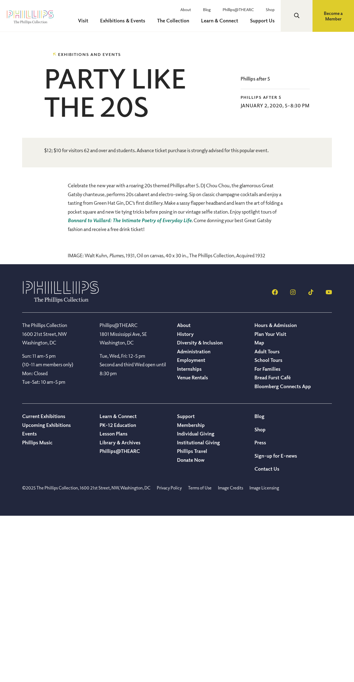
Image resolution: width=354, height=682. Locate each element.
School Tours (268, 526)
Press (260, 608)
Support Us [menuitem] (263, 20)
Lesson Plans (113, 600)
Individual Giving (195, 600)
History (185, 500)
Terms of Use (200, 654)
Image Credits (230, 654)
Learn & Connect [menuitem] (221, 20)
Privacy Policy (169, 654)
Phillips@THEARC (239, 9)
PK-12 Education (118, 591)
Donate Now (190, 626)
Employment (191, 526)
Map (259, 508)
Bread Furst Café (272, 543)
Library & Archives (120, 608)
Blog (209, 9)
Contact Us (266, 635)
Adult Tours (267, 517)
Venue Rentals (192, 543)
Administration (193, 517)
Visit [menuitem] (87, 20)
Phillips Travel (192, 617)
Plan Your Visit (270, 500)
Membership (191, 591)
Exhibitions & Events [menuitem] (125, 20)
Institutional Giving (198, 608)
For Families (267, 535)
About (188, 9)
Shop (270, 9)
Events (29, 600)
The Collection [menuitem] (175, 20)
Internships (189, 535)
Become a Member (333, 16)
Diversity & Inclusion (200, 508)
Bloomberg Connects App (282, 552)
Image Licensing (264, 654)
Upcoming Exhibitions (46, 591)
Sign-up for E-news (275, 622)
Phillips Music (37, 608)
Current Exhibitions (43, 582)
